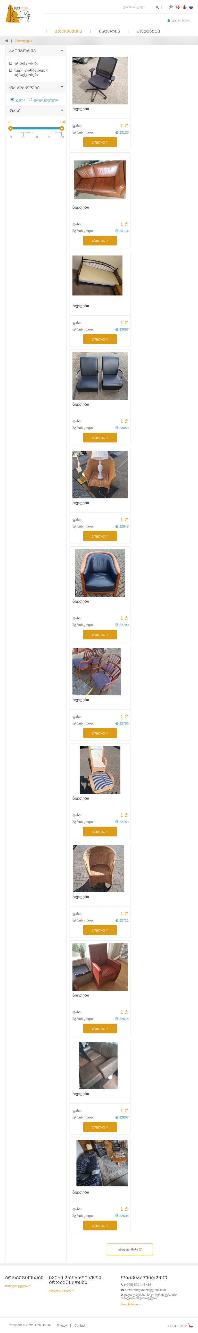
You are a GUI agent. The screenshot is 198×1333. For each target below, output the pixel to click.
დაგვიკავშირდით (144, 1278)
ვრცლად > (100, 142)
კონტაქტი (148, 32)
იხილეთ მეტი (130, 1249)
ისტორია (109, 32)
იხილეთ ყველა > (17, 1286)
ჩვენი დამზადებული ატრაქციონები (28, 72)
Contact (80, 1325)
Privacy (62, 1325)
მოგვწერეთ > (131, 1304)
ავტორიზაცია (179, 20)
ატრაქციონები (23, 63)
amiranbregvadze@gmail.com (145, 1290)
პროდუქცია (68, 32)
